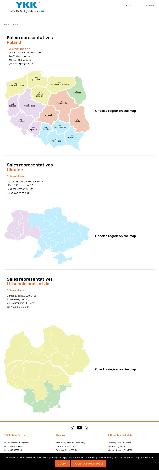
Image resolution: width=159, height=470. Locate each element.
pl (126, 5)
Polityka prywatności (88, 463)
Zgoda (62, 463)
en (130, 5)
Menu (149, 5)
